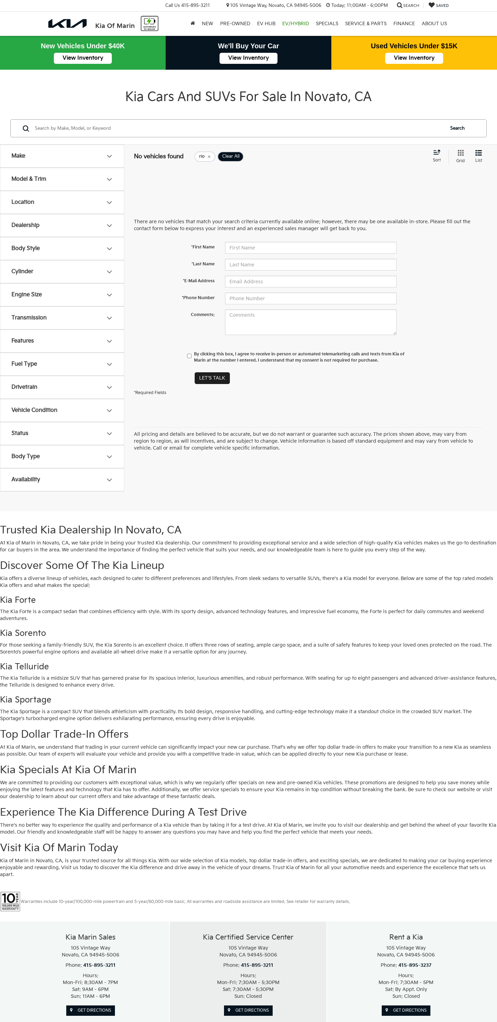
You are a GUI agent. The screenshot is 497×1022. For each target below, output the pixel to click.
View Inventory (82, 58)
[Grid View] (459, 156)
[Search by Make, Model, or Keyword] (238, 128)
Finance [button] (404, 24)
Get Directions (90, 1010)
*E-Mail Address (199, 281)
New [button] (207, 24)
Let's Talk (212, 378)
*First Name (203, 247)
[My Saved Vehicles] (439, 5)
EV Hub (266, 24)
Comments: (203, 314)
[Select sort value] (438, 156)
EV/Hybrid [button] (295, 24)
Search (457, 128)
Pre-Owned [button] (235, 24)
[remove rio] (204, 156)
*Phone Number (198, 298)
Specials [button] (327, 24)
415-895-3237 (414, 965)
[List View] (478, 156)
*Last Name (203, 264)
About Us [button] (434, 24)
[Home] (192, 24)
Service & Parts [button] (366, 24)
